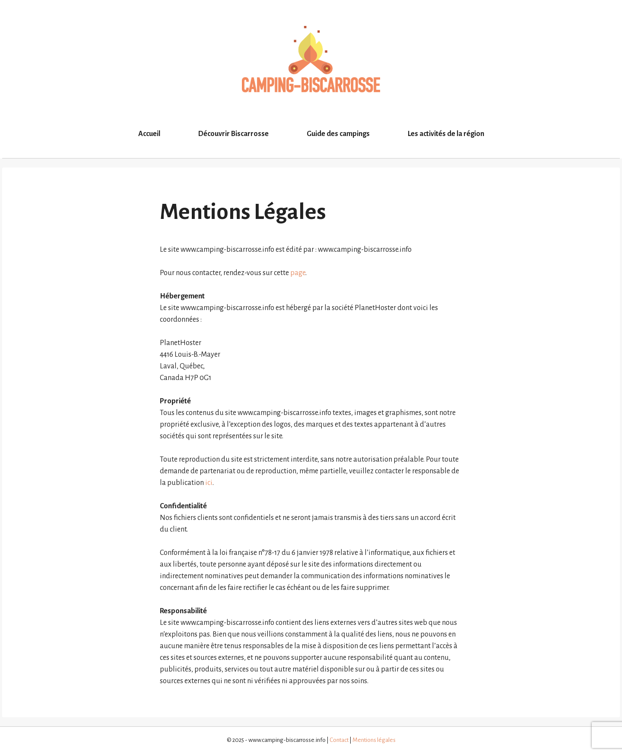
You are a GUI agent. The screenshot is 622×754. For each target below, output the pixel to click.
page (297, 273)
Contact (339, 740)
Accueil (149, 134)
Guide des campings (338, 134)
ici (209, 483)
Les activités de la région (446, 134)
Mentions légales (374, 740)
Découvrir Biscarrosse (233, 134)
